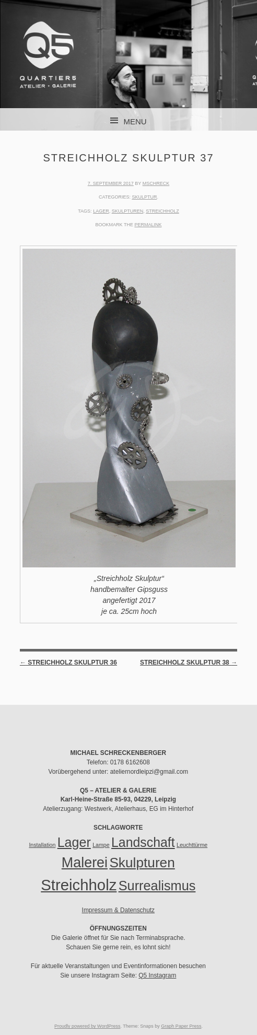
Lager (101, 211)
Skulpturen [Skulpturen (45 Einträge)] (141, 862)
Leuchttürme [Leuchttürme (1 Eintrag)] (192, 845)
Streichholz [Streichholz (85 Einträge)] (78, 884)
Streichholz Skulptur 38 (188, 662)
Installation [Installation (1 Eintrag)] (42, 845)
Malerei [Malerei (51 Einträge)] (85, 862)
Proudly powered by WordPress (87, 1026)
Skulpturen (128, 211)
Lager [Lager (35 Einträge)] (74, 842)
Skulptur (144, 197)
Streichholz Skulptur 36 (68, 662)
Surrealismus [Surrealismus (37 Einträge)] (157, 885)
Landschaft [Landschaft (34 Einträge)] (143, 842)
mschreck (156, 183)
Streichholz (162, 211)
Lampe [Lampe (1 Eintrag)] (101, 845)
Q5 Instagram (157, 975)
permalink (147, 224)
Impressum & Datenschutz (118, 910)
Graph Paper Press (181, 1026)
